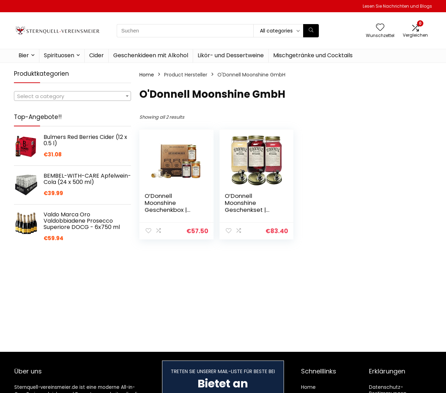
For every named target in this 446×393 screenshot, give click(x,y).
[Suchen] (311, 30)
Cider (96, 55)
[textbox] (72, 96)
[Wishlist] (380, 28)
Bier (23, 55)
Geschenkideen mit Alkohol (150, 55)
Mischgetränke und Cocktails (313, 55)
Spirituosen (59, 55)
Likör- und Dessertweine (231, 55)
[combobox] (72, 96)
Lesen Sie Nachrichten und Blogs (397, 6)
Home (146, 74)
